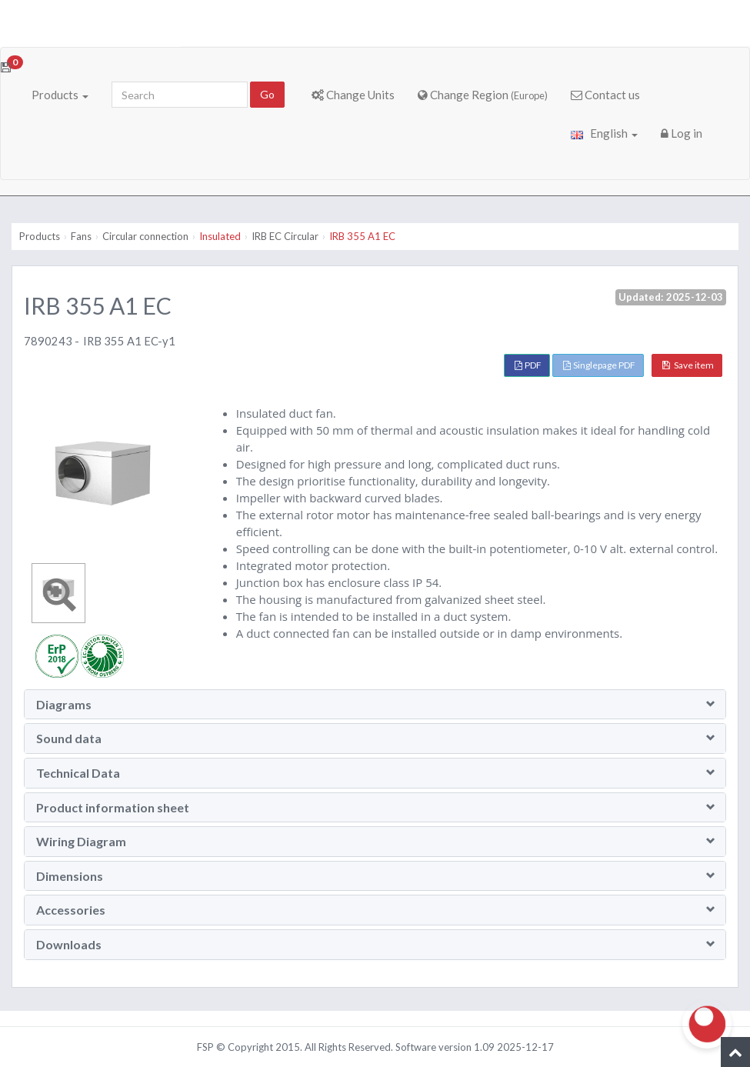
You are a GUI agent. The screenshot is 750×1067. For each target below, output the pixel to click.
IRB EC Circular (285, 236)
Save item (688, 365)
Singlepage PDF (599, 365)
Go (267, 94)
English (604, 133)
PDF (528, 365)
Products (60, 95)
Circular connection (145, 236)
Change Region (483, 95)
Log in (681, 133)
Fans (81, 236)
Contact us (605, 95)
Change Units (353, 95)
